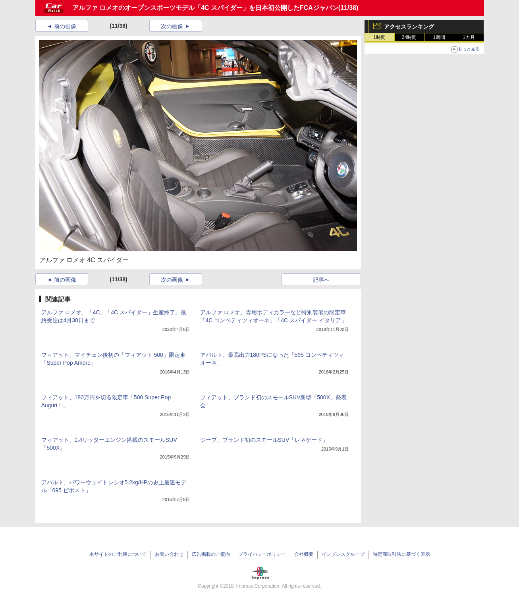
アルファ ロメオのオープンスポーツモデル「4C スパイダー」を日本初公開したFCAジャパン (205, 7)
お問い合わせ (169, 554)
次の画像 (172, 26)
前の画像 (65, 26)
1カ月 (469, 37)
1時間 (379, 37)
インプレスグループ (343, 554)
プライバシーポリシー (262, 554)
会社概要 (303, 554)
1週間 (439, 37)
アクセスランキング (409, 26)
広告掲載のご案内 (211, 554)
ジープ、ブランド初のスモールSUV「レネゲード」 (264, 440)
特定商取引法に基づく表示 (401, 554)
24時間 (409, 37)
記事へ (321, 280)
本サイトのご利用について (118, 554)
